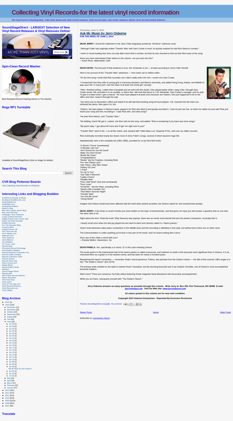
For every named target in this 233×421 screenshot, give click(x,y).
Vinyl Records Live (10, 288)
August (10, 317)
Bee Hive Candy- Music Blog (14, 210)
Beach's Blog (7, 208)
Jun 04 (12, 371)
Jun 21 (12, 338)
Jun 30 (12, 324)
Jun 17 (12, 348)
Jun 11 (12, 357)
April (9, 381)
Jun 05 (12, 367)
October (10, 312)
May (9, 378)
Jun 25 (12, 331)
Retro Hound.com (9, 263)
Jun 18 (12, 345)
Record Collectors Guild (12, 257)
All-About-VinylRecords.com (14, 200)
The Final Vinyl (8, 280)
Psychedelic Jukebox (11, 250)
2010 (7, 398)
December (11, 307)
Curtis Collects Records (12, 217)
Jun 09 (12, 362)
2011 (7, 395)
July (9, 319)
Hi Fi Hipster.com (9, 233)
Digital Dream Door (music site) (15, 219)
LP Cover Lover (8, 244)
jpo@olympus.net (134, 288)
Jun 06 (12, 364)
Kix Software (7, 242)
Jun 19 (12, 343)
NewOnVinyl (7, 246)
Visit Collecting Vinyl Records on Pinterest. (21, 186)
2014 (7, 305)
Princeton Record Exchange (14, 248)
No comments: (116, 304)
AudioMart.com (8, 204)
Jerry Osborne (8, 238)
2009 (7, 401)
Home (156, 312)
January (10, 388)
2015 (7, 302)
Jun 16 (12, 350)
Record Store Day (9, 261)
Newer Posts (86, 312)
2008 (7, 403)
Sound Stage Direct (10, 271)
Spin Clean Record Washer (13, 275)
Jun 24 (12, 333)
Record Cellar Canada (11, 254)
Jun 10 (12, 359)
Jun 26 (12, 329)
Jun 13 (12, 352)
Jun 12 (12, 355)
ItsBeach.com (8, 235)
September (12, 314)
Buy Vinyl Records (10, 212)
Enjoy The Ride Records (12, 221)
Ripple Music (7, 265)
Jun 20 (12, 340)
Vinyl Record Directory (11, 286)
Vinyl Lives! (7, 282)
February (11, 385)
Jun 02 (12, 376)
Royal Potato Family (10, 267)
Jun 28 (12, 326)
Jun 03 (12, 373)
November (11, 310)
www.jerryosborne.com (174, 288)
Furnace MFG (8, 227)
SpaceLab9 (7, 273)
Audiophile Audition (10, 206)
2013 (7, 390)
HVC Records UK (9, 231)
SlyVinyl (5, 269)
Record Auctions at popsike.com (15, 252)
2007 (7, 406)
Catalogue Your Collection (13, 214)
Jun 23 (12, 336)
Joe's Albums (7, 240)
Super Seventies (9, 278)
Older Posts (225, 312)
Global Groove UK (9, 229)
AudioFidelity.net (9, 202)
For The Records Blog (11, 225)
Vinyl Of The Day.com (11, 284)
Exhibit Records (8, 223)
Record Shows (8, 259)
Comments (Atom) (101, 318)
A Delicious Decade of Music (14, 198)
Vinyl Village (7, 290)
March (10, 383)
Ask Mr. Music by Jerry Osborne (103, 33)
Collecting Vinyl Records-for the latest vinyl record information (95, 12)
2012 (7, 393)
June (9, 322)
